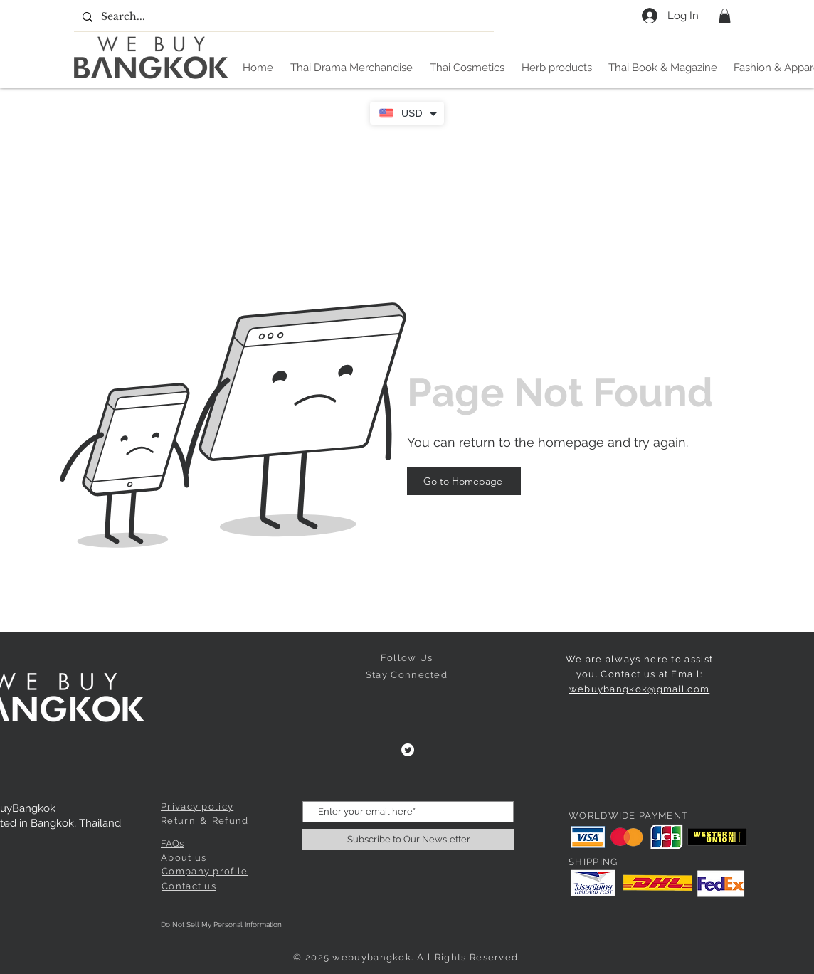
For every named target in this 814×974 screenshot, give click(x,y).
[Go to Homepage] (464, 481)
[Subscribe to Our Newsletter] (408, 839)
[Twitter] (407, 749)
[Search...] (282, 17)
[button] (725, 16)
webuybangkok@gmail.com (639, 689)
